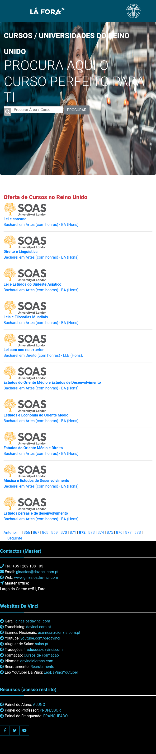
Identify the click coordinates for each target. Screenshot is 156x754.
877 (128, 532)
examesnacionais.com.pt (59, 632)
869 (54, 532)
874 (101, 532)
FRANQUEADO (55, 716)
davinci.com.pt (38, 627)
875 (110, 532)
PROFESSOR (50, 710)
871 (73, 532)
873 (91, 532)
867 (36, 532)
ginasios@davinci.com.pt (37, 572)
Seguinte (14, 538)
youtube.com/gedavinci (40, 638)
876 (119, 532)
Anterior (10, 532)
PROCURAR (76, 110)
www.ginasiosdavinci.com (36, 577)
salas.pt (41, 644)
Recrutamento (42, 666)
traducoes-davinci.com (43, 649)
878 (137, 532)
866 (27, 532)
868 (45, 532)
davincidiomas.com (36, 661)
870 (64, 532)
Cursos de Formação (41, 655)
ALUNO (39, 704)
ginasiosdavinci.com (32, 621)
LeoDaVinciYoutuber (61, 672)
